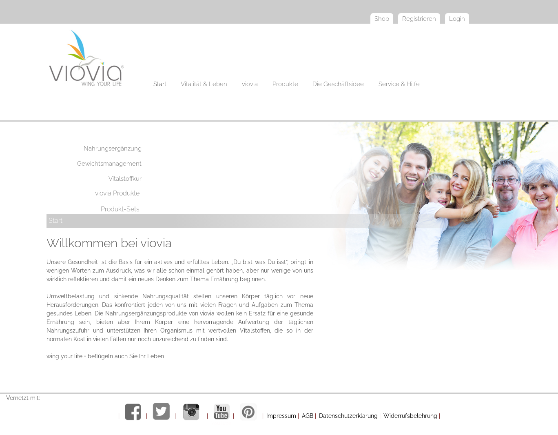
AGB (307, 416)
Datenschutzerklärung (348, 416)
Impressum (281, 416)
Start (55, 220)
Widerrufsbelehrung (410, 416)
